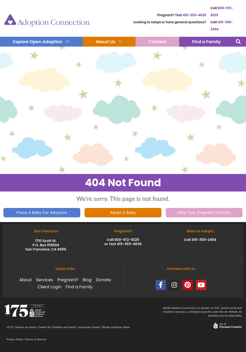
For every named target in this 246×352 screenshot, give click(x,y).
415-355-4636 (194, 15)
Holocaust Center (89, 327)
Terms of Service (35, 339)
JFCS (9, 327)
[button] (238, 41)
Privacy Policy (14, 339)
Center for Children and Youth (57, 327)
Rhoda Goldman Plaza (116, 327)
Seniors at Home (25, 327)
